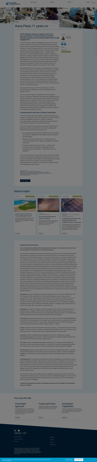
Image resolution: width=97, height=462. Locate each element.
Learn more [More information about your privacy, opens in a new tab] (9, 460)
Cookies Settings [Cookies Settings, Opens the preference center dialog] (69, 459)
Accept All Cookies (79, 459)
